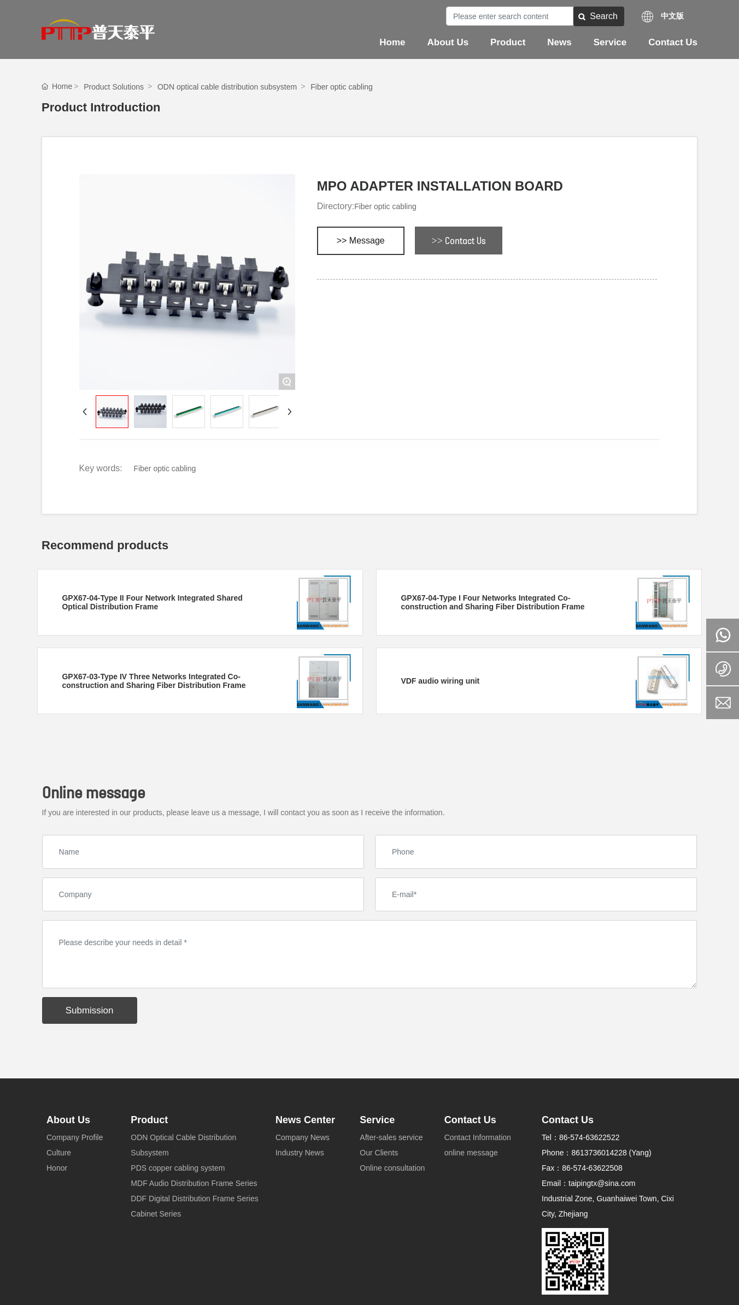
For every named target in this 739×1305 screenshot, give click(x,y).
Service (377, 1119)
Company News (302, 1137)
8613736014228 (598, 1152)
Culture (58, 1152)
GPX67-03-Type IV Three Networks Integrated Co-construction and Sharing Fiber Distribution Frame (153, 681)
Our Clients (379, 1152)
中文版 (672, 15)
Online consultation (392, 1168)
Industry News (299, 1152)
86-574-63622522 (589, 1137)
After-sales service (391, 1137)
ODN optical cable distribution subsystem (227, 86)
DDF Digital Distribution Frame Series (194, 1198)
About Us (68, 1119)
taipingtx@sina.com (601, 1183)
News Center (305, 1119)
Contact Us (470, 1119)
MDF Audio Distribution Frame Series (194, 1183)
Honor (56, 1168)
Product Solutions (114, 86)
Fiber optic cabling (341, 86)
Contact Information (477, 1137)
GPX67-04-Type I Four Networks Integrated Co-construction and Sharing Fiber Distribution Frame (492, 602)
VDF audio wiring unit (440, 681)
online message (471, 1152)
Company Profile (74, 1137)
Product (149, 1119)
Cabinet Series (156, 1213)
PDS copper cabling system (178, 1168)
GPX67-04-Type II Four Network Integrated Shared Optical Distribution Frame (152, 602)
